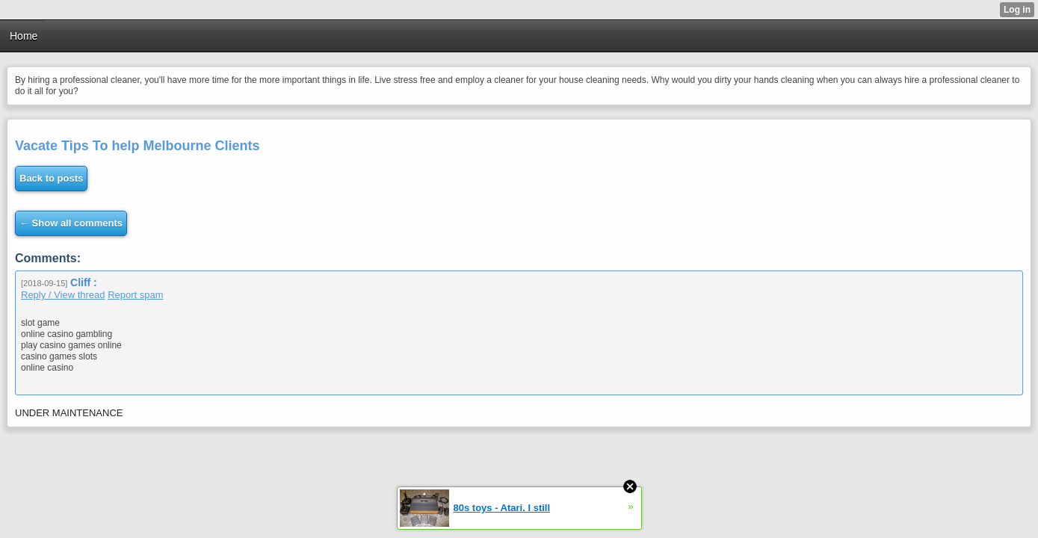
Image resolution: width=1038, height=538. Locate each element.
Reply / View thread (63, 294)
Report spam (135, 294)
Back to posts (51, 178)
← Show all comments (71, 223)
